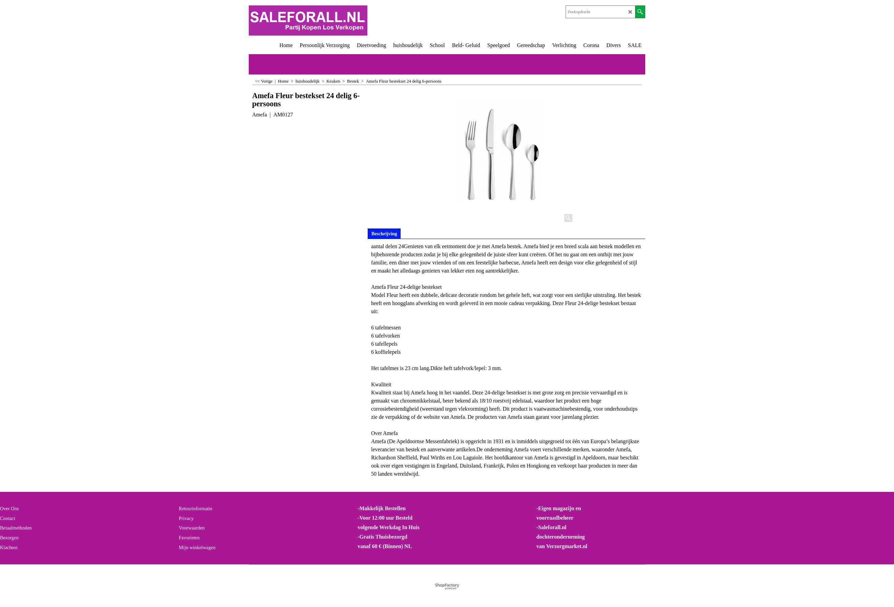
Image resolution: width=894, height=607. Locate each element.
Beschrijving (384, 233)
